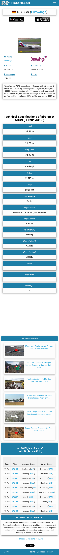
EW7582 (15, 492)
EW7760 (15, 502)
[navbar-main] (54, 3)
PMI (34, 488)
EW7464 (15, 474)
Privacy (51, 552)
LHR (32, 469)
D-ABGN (41, 539)
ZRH (31, 497)
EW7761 (15, 497)
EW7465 (15, 469)
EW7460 (15, 511)
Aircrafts (31, 539)
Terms (33, 552)
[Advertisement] (29, 29)
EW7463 (15, 478)
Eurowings (38, 12)
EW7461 (15, 506)
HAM (51, 469)
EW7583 (15, 488)
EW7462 (15, 483)
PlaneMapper (20, 539)
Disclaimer (42, 552)
